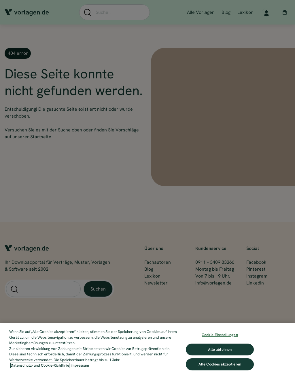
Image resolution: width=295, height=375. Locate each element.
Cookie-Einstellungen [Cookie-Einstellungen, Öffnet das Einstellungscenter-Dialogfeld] (220, 334)
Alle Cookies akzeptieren (219, 364)
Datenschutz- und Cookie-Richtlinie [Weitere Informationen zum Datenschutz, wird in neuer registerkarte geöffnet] (40, 365)
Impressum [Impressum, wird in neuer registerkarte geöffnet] (80, 365)
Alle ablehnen (220, 349)
